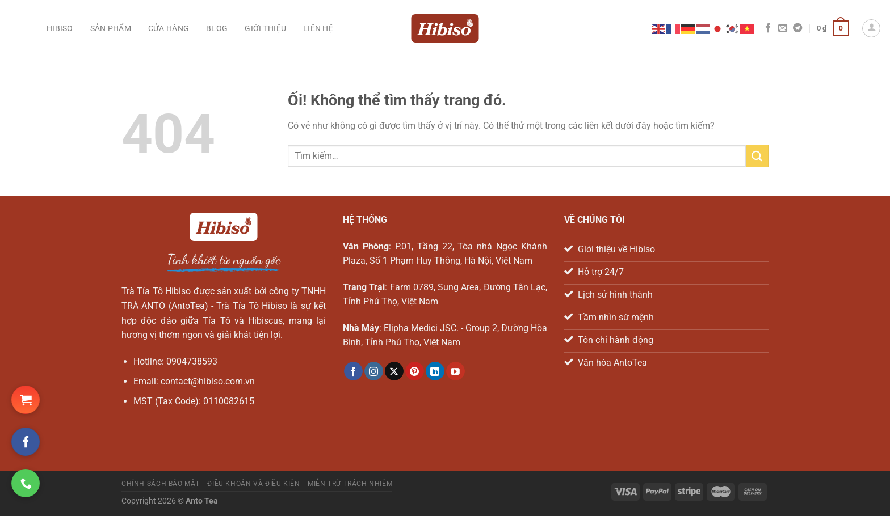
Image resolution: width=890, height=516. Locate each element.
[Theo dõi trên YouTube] (455, 371)
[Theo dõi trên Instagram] (373, 371)
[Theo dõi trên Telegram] (797, 28)
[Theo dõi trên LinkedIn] (435, 371)
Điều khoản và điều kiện (253, 484)
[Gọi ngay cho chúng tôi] (25, 483)
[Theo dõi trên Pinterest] (414, 371)
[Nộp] (757, 156)
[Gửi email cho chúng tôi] (782, 28)
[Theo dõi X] (394, 371)
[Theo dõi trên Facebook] (768, 28)
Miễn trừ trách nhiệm (350, 484)
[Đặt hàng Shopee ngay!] (25, 400)
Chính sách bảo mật (160, 484)
